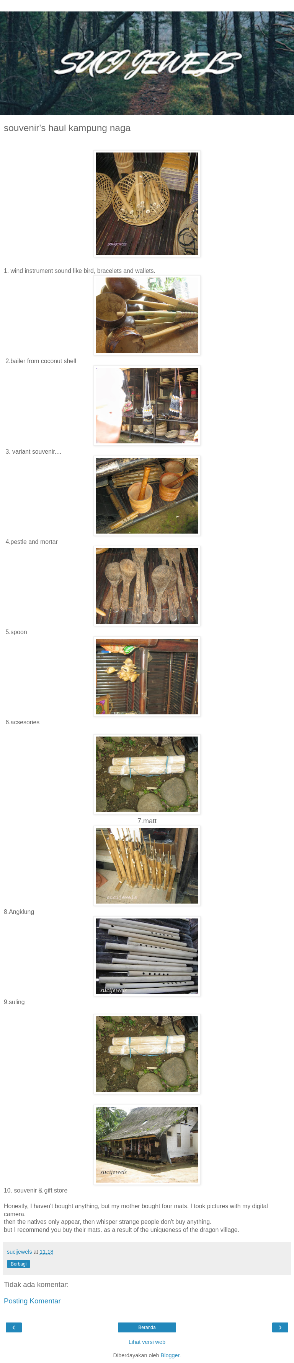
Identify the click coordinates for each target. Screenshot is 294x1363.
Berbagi (18, 1264)
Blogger (170, 1355)
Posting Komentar (32, 1301)
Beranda (146, 1327)
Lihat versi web (147, 1342)
